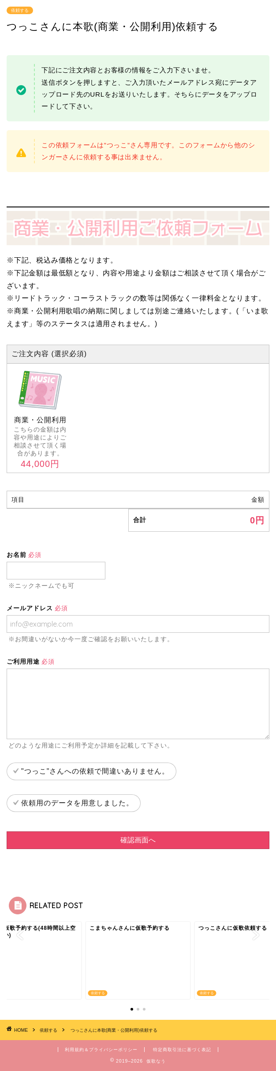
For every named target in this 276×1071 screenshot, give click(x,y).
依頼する (20, 10)
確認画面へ (138, 840)
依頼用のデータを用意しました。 (77, 803)
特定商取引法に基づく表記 (182, 1049)
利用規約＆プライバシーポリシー (101, 1049)
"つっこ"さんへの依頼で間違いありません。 (95, 771)
